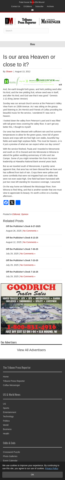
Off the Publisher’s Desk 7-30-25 (22, 249)
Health (6, 433)
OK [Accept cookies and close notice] (32, 474)
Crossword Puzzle (11, 452)
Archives (50, 6)
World (5, 425)
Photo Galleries (10, 456)
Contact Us (15, 6)
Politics (6, 421)
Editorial (16, 214)
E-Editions (28, 6)
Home (6, 376)
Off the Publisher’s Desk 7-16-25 (22, 272)
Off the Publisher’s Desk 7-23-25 (22, 260)
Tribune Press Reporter (14, 381)
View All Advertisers (31, 350)
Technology (8, 416)
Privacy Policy (51, 468)
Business (7, 429)
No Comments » (30, 231)
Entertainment (9, 412)
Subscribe (39, 6)
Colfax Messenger (11, 385)
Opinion (24, 214)
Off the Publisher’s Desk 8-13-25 (22, 237)
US (4, 404)
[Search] (26, 30)
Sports (6, 408)
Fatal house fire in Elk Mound (31, 2)
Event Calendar (10, 460)
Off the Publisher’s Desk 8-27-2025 (23, 226)
